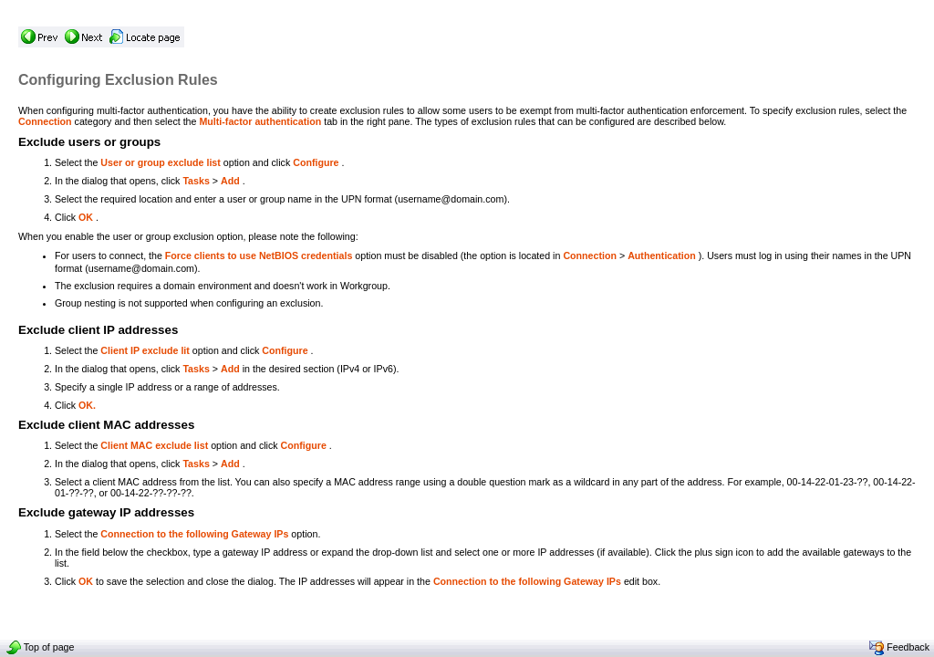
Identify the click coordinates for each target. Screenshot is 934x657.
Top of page (40, 646)
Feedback (899, 646)
